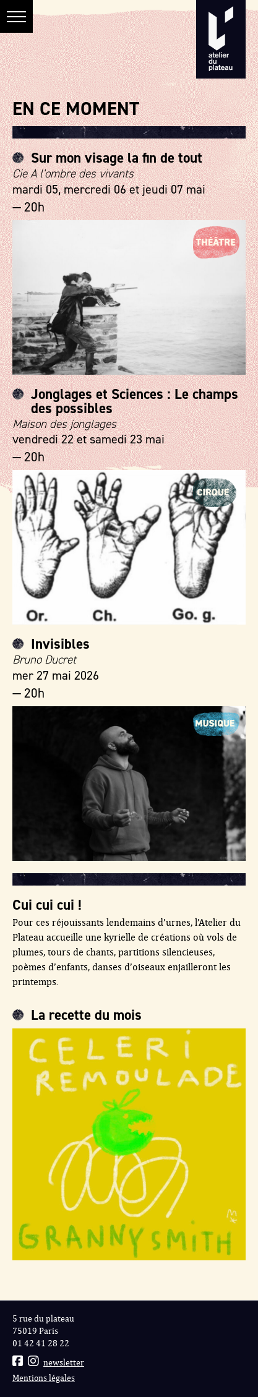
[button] (16, 16)
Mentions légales (43, 1378)
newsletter (63, 1362)
